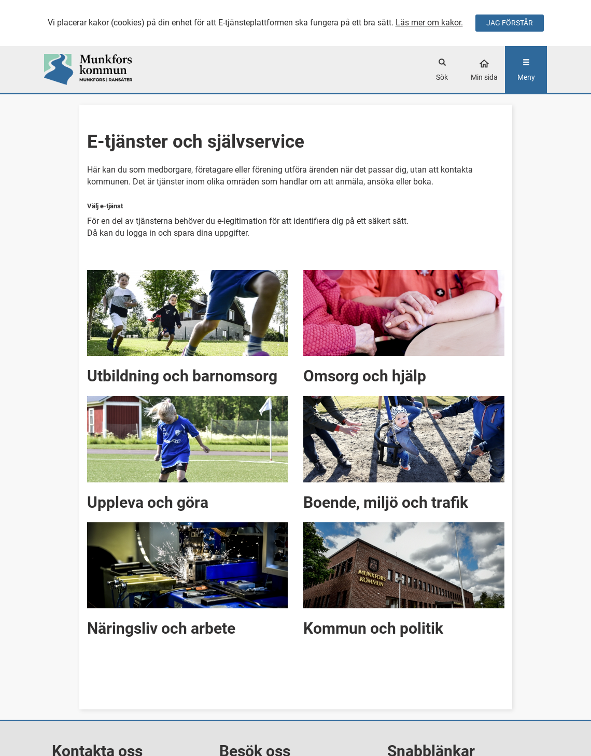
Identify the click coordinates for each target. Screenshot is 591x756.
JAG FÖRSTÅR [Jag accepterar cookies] (509, 23)
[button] (187, 325)
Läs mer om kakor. (429, 22)
